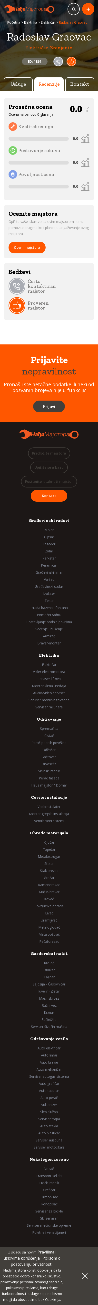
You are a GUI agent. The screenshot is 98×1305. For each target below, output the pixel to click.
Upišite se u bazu (49, 467)
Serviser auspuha (49, 1140)
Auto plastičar (49, 1133)
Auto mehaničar (49, 1069)
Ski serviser (49, 1218)
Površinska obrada (49, 906)
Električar (48, 22)
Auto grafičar (49, 1083)
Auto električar (49, 1048)
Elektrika (30, 22)
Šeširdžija (49, 1019)
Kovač (49, 899)
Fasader (49, 544)
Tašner (49, 977)
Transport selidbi (49, 1175)
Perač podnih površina (49, 742)
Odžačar (49, 749)
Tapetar (49, 849)
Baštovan (49, 757)
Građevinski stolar (49, 586)
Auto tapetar (49, 1090)
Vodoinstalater (49, 806)
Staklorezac (49, 870)
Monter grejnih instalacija (49, 813)
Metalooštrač (49, 934)
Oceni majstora (27, 247)
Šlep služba (49, 1111)
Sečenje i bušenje (49, 629)
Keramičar (49, 565)
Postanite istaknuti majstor (49, 481)
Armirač (49, 636)
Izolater (49, 593)
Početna (13, 22)
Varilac (49, 579)
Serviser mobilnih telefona (49, 700)
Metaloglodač (49, 927)
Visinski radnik (49, 771)
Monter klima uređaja (49, 686)
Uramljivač (49, 920)
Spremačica (49, 728)
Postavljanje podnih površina (49, 622)
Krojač (49, 963)
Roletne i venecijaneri (49, 1232)
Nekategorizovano (49, 1159)
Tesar (49, 600)
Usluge (18, 84)
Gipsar (49, 537)
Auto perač (49, 1097)
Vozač (49, 1168)
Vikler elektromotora (49, 671)
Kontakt (79, 84)
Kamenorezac (49, 884)
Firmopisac (49, 1197)
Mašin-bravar (49, 892)
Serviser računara (49, 707)
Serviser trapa (49, 1119)
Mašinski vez (49, 998)
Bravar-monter (49, 643)
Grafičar (49, 1190)
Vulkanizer (49, 1104)
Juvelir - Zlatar (49, 991)
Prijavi (49, 406)
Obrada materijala (49, 833)
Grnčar (49, 877)
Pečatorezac (49, 941)
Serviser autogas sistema (49, 1076)
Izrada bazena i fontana (49, 607)
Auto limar (49, 1055)
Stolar (49, 863)
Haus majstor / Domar (49, 785)
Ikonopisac (49, 1204)
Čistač (49, 735)
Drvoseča (49, 764)
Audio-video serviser (49, 693)
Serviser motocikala (49, 1147)
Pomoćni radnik (49, 614)
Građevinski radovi (49, 520)
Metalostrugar (49, 856)
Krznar (49, 1012)
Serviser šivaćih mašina (49, 1026)
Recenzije (49, 84)
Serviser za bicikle (49, 1211)
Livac (49, 913)
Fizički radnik (49, 1183)
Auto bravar (49, 1062)
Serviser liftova (49, 678)
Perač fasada (49, 778)
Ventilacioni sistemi (49, 820)
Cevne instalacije (49, 797)
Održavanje (49, 719)
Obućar (49, 970)
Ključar (49, 842)
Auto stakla (49, 1126)
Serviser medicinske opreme (49, 1225)
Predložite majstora (49, 453)
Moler (49, 530)
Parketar (49, 558)
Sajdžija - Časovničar (49, 984)
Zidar (49, 551)
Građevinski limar (49, 572)
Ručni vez (49, 1005)
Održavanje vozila (49, 1038)
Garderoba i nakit (49, 953)
